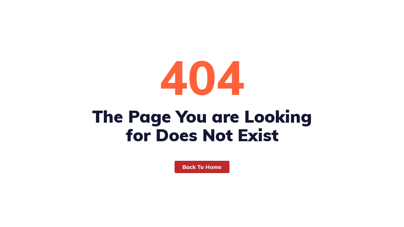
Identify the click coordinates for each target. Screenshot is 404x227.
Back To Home (202, 166)
